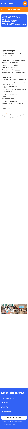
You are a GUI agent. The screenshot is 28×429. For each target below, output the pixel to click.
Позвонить (7, 411)
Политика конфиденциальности (11, 421)
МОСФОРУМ (7, 3)
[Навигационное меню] (25, 3)
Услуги (4, 407)
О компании (8, 398)
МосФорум (12, 393)
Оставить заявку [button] (14, 417)
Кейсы (4, 403)
